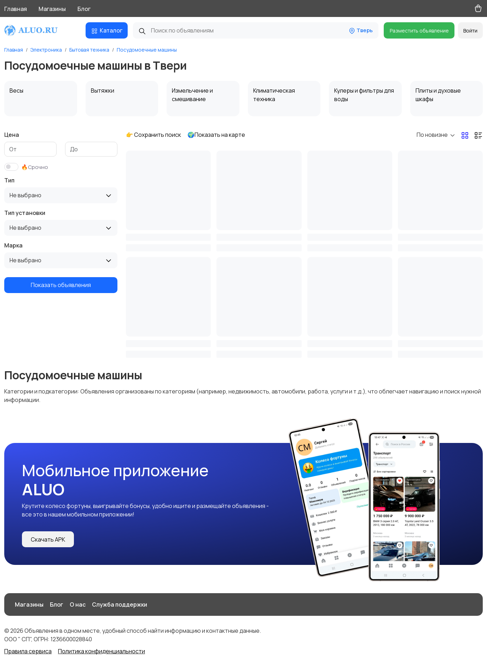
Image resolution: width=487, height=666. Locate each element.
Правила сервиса (28, 651)
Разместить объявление (419, 30)
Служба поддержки (119, 604)
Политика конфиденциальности (101, 651)
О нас (78, 604)
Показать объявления (61, 285)
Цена (11, 135)
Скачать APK (48, 539)
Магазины (52, 9)
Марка (13, 245)
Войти (470, 30)
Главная (15, 9)
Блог (84, 9)
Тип (9, 180)
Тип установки (24, 213)
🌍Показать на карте (216, 135)
